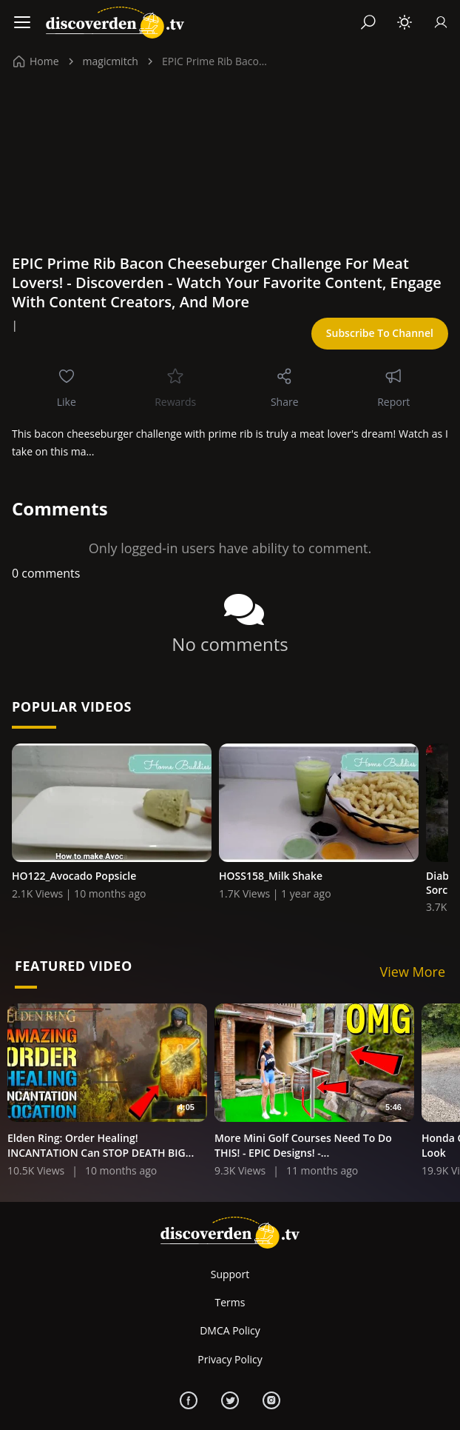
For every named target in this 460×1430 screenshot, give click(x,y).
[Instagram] (271, 1400)
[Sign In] (441, 22)
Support (230, 1274)
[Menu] (22, 22)
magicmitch (110, 61)
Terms (230, 1302)
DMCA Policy (230, 1330)
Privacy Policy (229, 1359)
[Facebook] (188, 1400)
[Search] (368, 22)
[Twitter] (230, 1400)
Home (36, 61)
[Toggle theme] (404, 22)
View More (413, 971)
